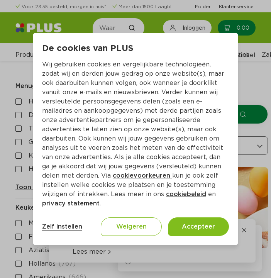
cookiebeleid (186, 194)
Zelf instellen (62, 226)
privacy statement (71, 203)
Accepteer (198, 226)
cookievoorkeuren (142, 175)
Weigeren (131, 226)
